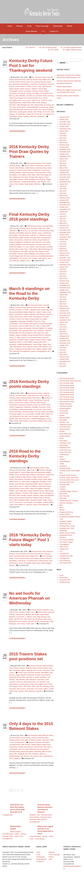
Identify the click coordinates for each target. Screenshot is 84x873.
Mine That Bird (64, 496)
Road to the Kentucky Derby (31, 337)
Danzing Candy (41, 168)
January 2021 (64, 119)
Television (12, 231)
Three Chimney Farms (30, 347)
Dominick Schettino (25, 405)
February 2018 (64, 198)
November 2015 (64, 260)
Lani (19, 175)
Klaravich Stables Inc (39, 328)
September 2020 (65, 129)
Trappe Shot (30, 114)
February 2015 (64, 281)
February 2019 (64, 170)
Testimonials (57, 26)
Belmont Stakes (47, 666)
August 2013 (63, 322)
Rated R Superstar (25, 498)
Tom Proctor (21, 624)
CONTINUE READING (17, 131)
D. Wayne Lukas (30, 617)
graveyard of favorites (17, 677)
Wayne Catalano (23, 116)
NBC (48, 228)
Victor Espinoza (29, 691)
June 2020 (62, 136)
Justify (61, 464)
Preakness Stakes (19, 670)
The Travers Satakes (66, 540)
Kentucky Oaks (64, 484)
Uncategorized (19, 742)
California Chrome (65, 424)
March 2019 (63, 168)
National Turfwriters (66, 503)
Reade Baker (44, 621)
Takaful (30, 112)
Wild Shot (33, 116)
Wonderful (41, 116)
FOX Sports (55, 50)
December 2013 (64, 313)
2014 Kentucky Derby (66, 385)
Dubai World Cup (33, 395)
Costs (29, 26)
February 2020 (64, 145)
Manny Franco (18, 686)
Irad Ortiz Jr (30, 677)
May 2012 (62, 350)
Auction (62, 415)
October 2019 (64, 154)
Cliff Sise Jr (34, 235)
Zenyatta (39, 691)
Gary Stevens (46, 675)
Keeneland (38, 619)
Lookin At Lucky (46, 100)
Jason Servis (46, 409)
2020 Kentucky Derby (66, 399)
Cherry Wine (13, 235)
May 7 (26, 249)
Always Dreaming (65, 404)
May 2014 (62, 301)
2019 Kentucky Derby (66, 397)
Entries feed (63, 577)
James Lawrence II (44, 484)
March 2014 (63, 306)
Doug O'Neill (27, 170)
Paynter (24, 621)
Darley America (64, 429)
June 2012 (62, 347)
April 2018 (62, 193)
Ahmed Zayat (42, 612)
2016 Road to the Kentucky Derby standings (25, 456)
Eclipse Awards (64, 436)
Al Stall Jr (26, 310)
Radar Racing (14, 498)
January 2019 (64, 172)
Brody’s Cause (29, 165)
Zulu (48, 351)
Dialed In (35, 89)
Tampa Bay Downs (65, 535)
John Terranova (29, 619)
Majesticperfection (15, 102)
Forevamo (36, 321)
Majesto (24, 175)
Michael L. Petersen (45, 330)
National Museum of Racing (68, 500)
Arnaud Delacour (40, 82)
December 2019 (64, 149)
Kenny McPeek (14, 488)
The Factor (46, 112)
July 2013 (62, 324)
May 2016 (62, 246)
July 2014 (62, 297)
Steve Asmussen (47, 109)
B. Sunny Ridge (24, 472)
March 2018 (63, 195)
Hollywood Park (64, 447)
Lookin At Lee (35, 100)
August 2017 (63, 212)
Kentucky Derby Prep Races (36, 307)
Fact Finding (42, 89)
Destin (49, 168)
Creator (11, 168)
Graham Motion (43, 91)
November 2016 (64, 232)
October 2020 (64, 126)
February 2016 (64, 253)
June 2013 (62, 327)
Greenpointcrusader (45, 323)
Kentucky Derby (20, 79)
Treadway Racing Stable (23, 349)
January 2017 (64, 228)
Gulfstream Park (64, 443)
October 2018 (64, 179)
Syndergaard (22, 112)
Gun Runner (45, 170)
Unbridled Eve (64, 553)
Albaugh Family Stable (38, 310)
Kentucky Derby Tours (34, 98)
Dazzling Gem (46, 237)
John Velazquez (31, 679)
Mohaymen (16, 177)
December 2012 (64, 341)
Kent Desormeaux (43, 749)
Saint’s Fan (37, 109)
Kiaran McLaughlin (15, 247)
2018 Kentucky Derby (66, 394)
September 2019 (65, 156)
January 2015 (64, 283)
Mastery (43, 102)
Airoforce (19, 310)
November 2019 (64, 152)
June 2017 (62, 216)
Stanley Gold (37, 342)
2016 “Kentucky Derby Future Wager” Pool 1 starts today (30, 540)
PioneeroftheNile (32, 107)
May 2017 (62, 218)
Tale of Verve (21, 689)
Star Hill (22, 256)
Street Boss (13, 112)
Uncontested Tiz (48, 114)
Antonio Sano (25, 82)
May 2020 (62, 138)
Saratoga (46, 686)
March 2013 (63, 334)
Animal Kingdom (65, 408)
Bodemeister (44, 614)
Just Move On (30, 96)
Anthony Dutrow (14, 82)
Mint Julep (62, 498)
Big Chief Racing (36, 472)
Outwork (20, 179)
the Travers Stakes (41, 689)
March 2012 (63, 354)
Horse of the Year (65, 452)
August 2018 (63, 184)
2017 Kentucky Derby (38, 77)
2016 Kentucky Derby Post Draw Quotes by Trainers (29, 152)
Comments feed (64, 580)
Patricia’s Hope (38, 495)
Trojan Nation (28, 184)
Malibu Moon (26, 102)
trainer (51, 689)
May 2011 (62, 364)
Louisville (49, 247)
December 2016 (64, 230)
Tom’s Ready (19, 184)
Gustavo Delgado (15, 172)
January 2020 (64, 147)
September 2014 (65, 292)
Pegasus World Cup (66, 512)
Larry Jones (26, 100)
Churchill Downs (47, 226)
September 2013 (65, 320)
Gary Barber (33, 323)
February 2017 (64, 225)
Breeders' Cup (48, 610)
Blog (43, 31)
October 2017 (64, 207)
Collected (42, 235)
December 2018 (64, 175)
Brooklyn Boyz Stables (27, 475)
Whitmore (37, 184)
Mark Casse (36, 102)
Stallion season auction (74, 50)
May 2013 (62, 329)
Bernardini (16, 84)
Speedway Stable (15, 342)
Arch (32, 82)
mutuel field (38, 105)
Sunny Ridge (37, 344)
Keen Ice (19, 682)
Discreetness (18, 240)
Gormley (34, 91)
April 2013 (62, 331)
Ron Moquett (40, 179)
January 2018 (64, 200)
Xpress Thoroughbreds (38, 351)
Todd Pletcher (41, 182)
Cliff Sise (47, 165)
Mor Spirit (24, 177)
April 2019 (62, 165)
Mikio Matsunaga (42, 175)
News (61, 507)
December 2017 (64, 202)
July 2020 (62, 133)
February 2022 (64, 117)
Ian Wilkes (35, 93)
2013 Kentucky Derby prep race (70, 381)
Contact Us (54, 31)
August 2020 (63, 131)
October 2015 (64, 262)
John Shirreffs (20, 96)
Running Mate (18, 109)
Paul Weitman (49, 495)
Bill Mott (28, 614)
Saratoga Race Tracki (66, 528)
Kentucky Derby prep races (43, 412)
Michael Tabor (14, 333)
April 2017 (62, 221)
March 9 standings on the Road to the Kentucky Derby (29, 293)
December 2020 (64, 122)
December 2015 (64, 258)
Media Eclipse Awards (64, 86)
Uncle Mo (38, 114)
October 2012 (64, 345)
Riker (18, 337)
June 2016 (62, 244)
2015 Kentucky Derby (34, 735)
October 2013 (64, 318)
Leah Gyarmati (40, 247)
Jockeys (22, 612)
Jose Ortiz (40, 679)
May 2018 (62, 191)
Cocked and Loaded (21, 314)
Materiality (37, 751)
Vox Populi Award (65, 563)
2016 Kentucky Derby (33, 163)
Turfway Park (63, 549)
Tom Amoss (23, 258)
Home (9, 26)
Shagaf (48, 179)
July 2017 (62, 214)
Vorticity (45, 502)
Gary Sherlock (36, 242)
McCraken (12, 105)
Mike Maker (32, 175)
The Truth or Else (36, 756)
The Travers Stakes (66, 542)
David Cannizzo (25, 89)
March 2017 (63, 223)
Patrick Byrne (21, 107)
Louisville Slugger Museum (72, 47)
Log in (61, 575)
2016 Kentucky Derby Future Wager (26, 558)
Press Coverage (42, 26)
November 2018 (64, 177)
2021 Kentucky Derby (49, 47)
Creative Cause (31, 86)
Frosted (37, 675)
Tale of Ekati (37, 112)
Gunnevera (13, 93)
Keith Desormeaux (28, 172)
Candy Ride (34, 84)
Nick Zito (39, 686)
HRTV (61, 457)
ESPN (61, 438)
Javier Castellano (40, 677)
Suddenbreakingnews (28, 182)
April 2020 (62, 140)
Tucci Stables (36, 349)
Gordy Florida (19, 484)
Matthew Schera (38, 491)
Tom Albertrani (20, 114)
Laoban (31, 247)
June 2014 (62, 299)
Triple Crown (30, 470)
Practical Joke (43, 107)
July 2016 (62, 241)
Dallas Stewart (14, 89)
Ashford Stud (20, 614)
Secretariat (63, 530)
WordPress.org (64, 582)
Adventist (12, 233)
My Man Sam (33, 177)
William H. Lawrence (25, 505)
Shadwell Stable (23, 340)
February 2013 (64, 336)
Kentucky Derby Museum (67, 475)
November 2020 (64, 124)
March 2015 (63, 278)
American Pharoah (45, 558)
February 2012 (64, 357)
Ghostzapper (13, 91)
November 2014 (64, 288)
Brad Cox (28, 233)
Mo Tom (22, 333)
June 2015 (62, 271)
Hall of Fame (13, 612)
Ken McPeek (41, 682)
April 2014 (62, 304)
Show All (32, 47)
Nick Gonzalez (34, 416)
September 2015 (65, 265)
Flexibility (29, 321)
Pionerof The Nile (33, 621)
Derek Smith (28, 317)
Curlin (39, 86)
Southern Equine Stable (43, 340)
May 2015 (62, 274)
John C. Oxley (41, 326)
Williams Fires (25, 260)
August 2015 (63, 267)
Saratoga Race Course (34, 670)
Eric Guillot (43, 319)
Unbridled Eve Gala (66, 556)
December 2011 (64, 361)
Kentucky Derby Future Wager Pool (38, 79)
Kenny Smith (24, 488)
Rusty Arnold (28, 109)
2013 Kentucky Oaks (66, 383)
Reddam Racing (26, 335)
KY (24, 247)
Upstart (21, 691)
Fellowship (27, 242)
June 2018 (62, 189)
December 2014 (64, 285)
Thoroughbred (64, 544)
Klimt (19, 100)
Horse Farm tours (65, 450)
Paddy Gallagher (29, 179)
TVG (61, 551)
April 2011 (62, 366)
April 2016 (62, 248)
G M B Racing (24, 323)
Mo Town (30, 105)
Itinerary (19, 26)
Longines (62, 489)
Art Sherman (63, 411)
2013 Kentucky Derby (66, 378)
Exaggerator (36, 170)
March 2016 (63, 251)
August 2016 (63, 239)
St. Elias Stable (27, 342)
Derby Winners (31, 31)
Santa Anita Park (65, 524)
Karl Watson (33, 486)
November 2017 (64, 205)
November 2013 (64, 315)
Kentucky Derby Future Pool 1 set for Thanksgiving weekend (30, 65)
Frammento (30, 675)
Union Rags (13, 116)
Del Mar (30, 554)
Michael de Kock (15, 621)
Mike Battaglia (22, 105)
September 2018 (65, 182)
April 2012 (62, 352)
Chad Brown (42, 84)
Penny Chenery (64, 514)
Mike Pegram (34, 493)
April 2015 (62, 276)
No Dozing (47, 105)
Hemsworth (21, 93)
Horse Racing (46, 163)
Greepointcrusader (31, 484)
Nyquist (41, 177)
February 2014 (64, 308)
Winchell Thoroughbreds (21, 351)
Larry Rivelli (13, 330)
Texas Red (30, 689)
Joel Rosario (13, 749)
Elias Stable (26, 481)
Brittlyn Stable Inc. (29, 312)
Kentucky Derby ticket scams (69, 480)
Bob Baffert (25, 84)
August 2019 (63, 159)
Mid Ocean (27, 686)
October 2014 (64, 290)
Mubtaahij (21, 754)
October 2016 (64, 235)
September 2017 (65, 209)
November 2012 (64, 343)
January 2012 (64, 359)
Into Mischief (44, 93)
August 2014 (63, 294)
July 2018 (62, 186)
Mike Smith (13, 754)
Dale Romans (46, 86)
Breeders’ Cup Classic (16, 617)
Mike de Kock (46, 751)
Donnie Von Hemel (15, 170)
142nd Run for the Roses (29, 231)
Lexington (62, 487)
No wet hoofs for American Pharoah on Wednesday (29, 598)
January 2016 (64, 255)
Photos (69, 26)
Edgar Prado (46, 744)
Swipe (44, 344)
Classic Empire (20, 86)
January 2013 (64, 338)
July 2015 (62, 269)
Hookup (29, 93)
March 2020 (63, 142)
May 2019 (62, 163)
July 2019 (62, 161)
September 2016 (65, 237)
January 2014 (64, 311)
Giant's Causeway (25, 91)
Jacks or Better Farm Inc (26, 326)
